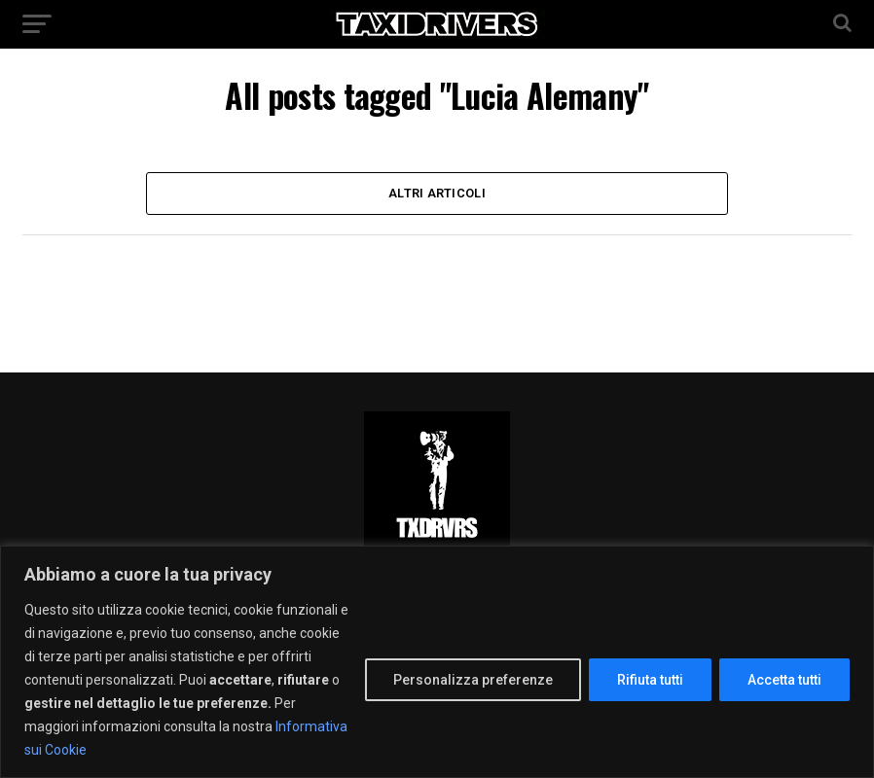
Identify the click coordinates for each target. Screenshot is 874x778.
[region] (437, 662)
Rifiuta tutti (650, 680)
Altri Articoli (437, 193)
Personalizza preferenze (473, 680)
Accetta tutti (784, 680)
